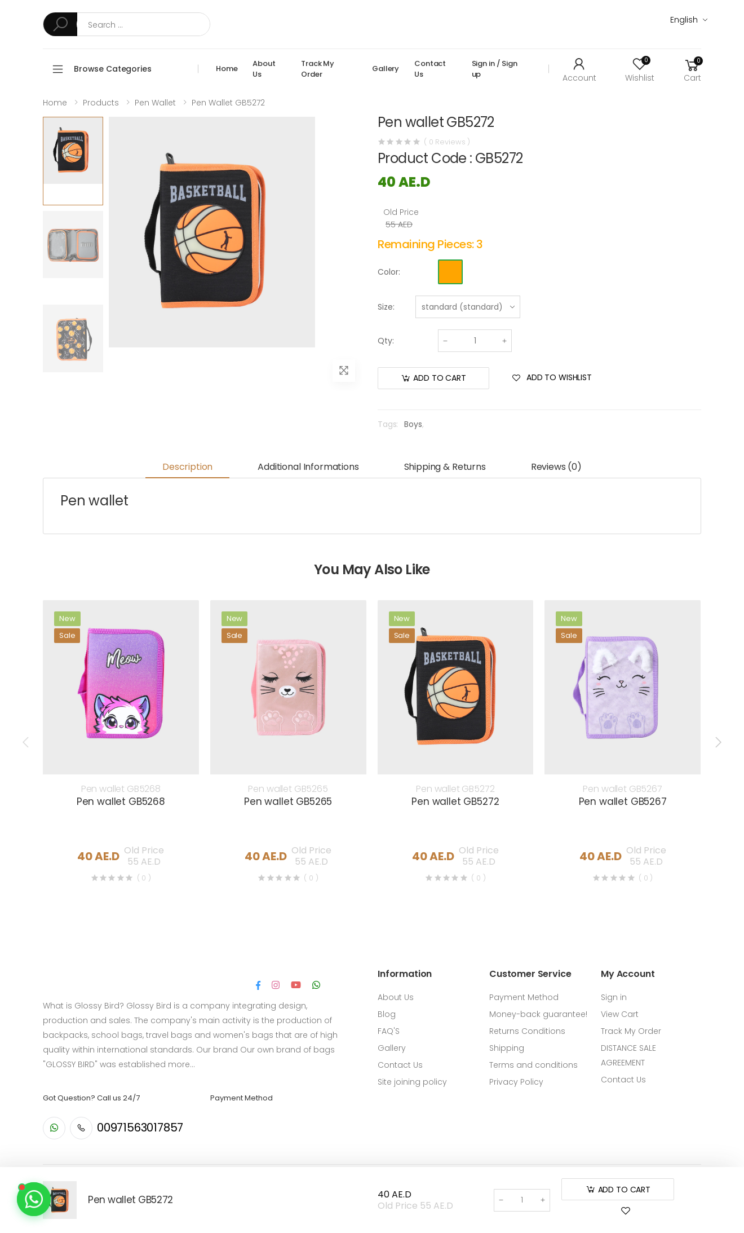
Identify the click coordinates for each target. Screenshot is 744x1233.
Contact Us (430, 69)
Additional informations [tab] (308, 466)
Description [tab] (187, 466)
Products (101, 102)
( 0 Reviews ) (447, 142)
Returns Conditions (527, 1031)
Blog (387, 1014)
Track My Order (317, 69)
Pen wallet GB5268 (121, 788)
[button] (692, 69)
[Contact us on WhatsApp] (34, 1199)
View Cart (620, 1014)
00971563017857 (140, 1127)
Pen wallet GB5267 (622, 788)
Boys (413, 424)
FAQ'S (389, 1031)
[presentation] (26, 742)
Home (226, 68)
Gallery (385, 68)
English (684, 19)
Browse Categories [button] (113, 68)
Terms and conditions (533, 1065)
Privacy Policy (516, 1081)
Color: (389, 272)
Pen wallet (155, 102)
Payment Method (524, 997)
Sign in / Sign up (494, 69)
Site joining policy (412, 1081)
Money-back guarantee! (538, 1014)
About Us (264, 69)
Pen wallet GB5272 (228, 102)
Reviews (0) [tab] (556, 466)
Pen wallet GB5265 (287, 788)
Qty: (386, 340)
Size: (386, 306)
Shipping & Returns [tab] (445, 466)
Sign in (614, 997)
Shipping (506, 1048)
